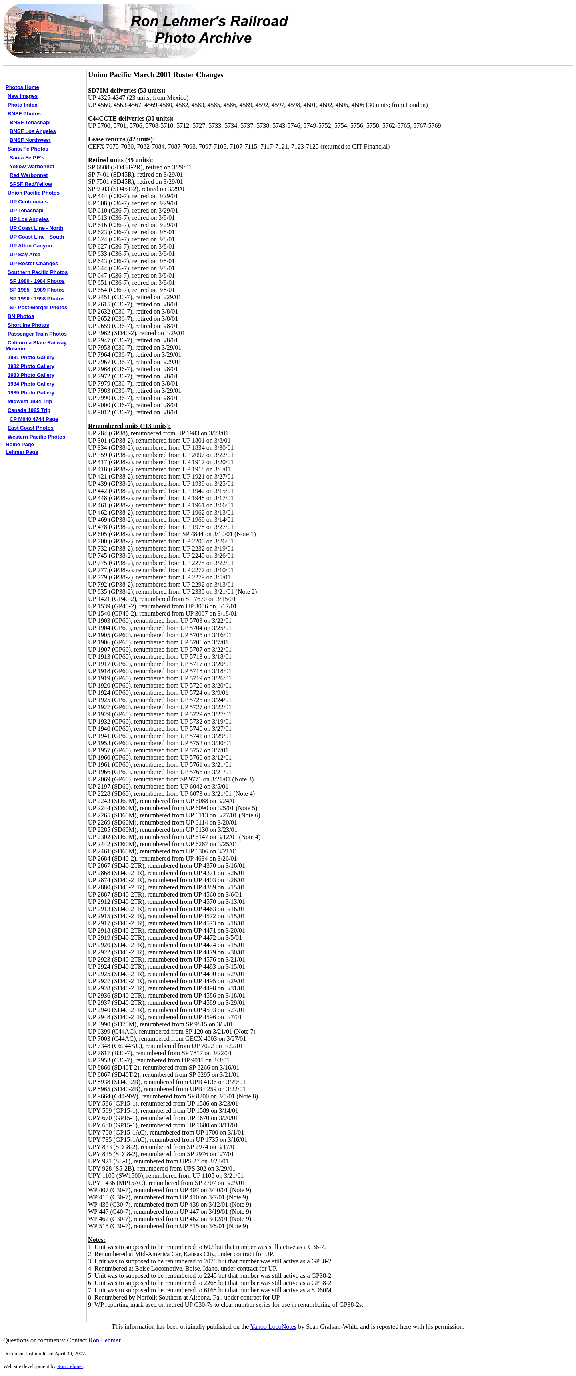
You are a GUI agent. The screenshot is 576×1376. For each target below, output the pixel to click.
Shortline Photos (28, 325)
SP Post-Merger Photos (38, 307)
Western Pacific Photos (36, 437)
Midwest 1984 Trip (30, 401)
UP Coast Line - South (37, 237)
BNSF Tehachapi (30, 122)
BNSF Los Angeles (33, 131)
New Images (23, 96)
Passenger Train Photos (37, 334)
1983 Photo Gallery (31, 375)
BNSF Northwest (30, 140)
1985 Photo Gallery (31, 393)
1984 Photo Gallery (31, 384)
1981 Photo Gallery (31, 357)
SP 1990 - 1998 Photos (37, 299)
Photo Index (22, 105)
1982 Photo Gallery (31, 366)
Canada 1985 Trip (29, 410)
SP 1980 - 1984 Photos (37, 281)
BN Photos (21, 316)
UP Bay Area (25, 254)
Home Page (20, 444)
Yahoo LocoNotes (273, 1326)
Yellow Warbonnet (32, 166)
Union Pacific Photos (34, 193)
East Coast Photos (31, 428)
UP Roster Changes (34, 263)
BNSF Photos (24, 114)
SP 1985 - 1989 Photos (37, 290)
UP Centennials (29, 202)
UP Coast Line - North (36, 228)
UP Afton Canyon (31, 246)
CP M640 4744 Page (34, 419)
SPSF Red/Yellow (31, 184)
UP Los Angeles (29, 219)
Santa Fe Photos (28, 149)
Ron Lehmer (104, 1340)
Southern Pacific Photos (38, 272)
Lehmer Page (22, 452)
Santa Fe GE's (27, 158)
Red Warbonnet (29, 175)
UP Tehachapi (27, 210)
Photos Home (22, 87)
